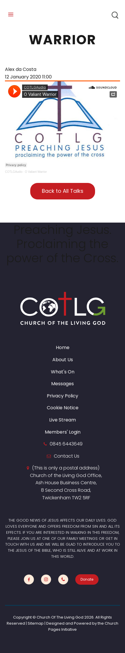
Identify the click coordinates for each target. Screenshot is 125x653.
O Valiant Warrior (36, 171)
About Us (62, 359)
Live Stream (62, 420)
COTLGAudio (13, 171)
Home (62, 347)
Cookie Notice (62, 407)
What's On (62, 371)
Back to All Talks (62, 191)
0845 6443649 (66, 444)
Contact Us (66, 456)
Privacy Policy (62, 395)
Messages (62, 383)
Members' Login (63, 432)
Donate (87, 579)
